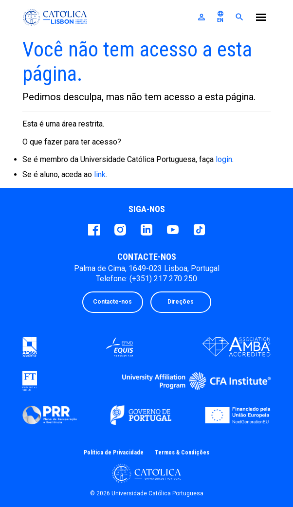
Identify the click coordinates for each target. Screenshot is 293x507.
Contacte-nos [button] (112, 301)
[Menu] (261, 19)
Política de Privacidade (114, 452)
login (224, 159)
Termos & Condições (182, 452)
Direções (180, 301)
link (100, 174)
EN (220, 16)
